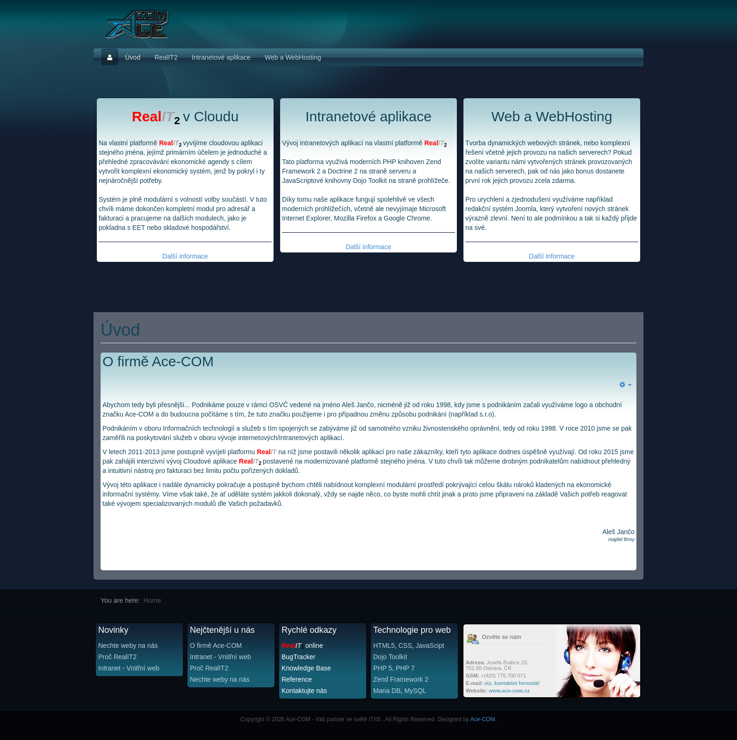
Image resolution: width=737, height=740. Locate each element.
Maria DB (386, 690)
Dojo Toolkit (390, 657)
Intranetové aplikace (221, 57)
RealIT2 (166, 57)
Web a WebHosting (293, 57)
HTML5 (384, 645)
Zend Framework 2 (400, 679)
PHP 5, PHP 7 (394, 668)
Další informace (185, 256)
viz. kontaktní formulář (512, 683)
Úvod (133, 57)
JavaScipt (430, 645)
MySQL (415, 690)
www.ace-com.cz (509, 690)
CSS (405, 645)
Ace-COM (482, 719)
